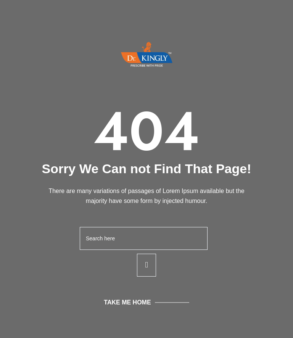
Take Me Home (127, 302)
